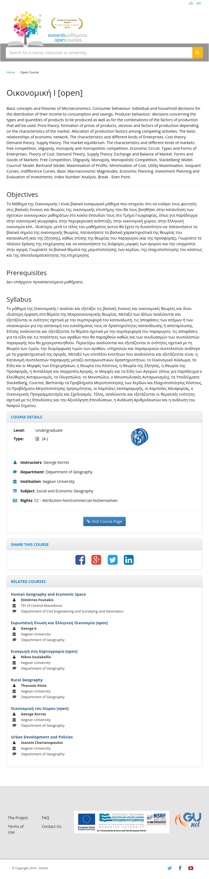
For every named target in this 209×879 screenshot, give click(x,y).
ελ (191, 3)
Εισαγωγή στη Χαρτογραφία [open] (44, 651)
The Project (18, 817)
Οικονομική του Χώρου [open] (40, 708)
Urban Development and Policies (42, 737)
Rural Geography (27, 679)
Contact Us (51, 826)
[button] (197, 52)
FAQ (45, 817)
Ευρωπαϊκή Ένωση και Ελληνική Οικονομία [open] (59, 622)
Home (11, 72)
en (199, 3)
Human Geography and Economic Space (48, 594)
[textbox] (99, 52)
